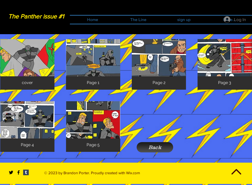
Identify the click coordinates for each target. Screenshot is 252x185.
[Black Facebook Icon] (18, 172)
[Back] (155, 147)
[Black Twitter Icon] (11, 172)
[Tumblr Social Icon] (26, 172)
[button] (27, 64)
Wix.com (133, 173)
